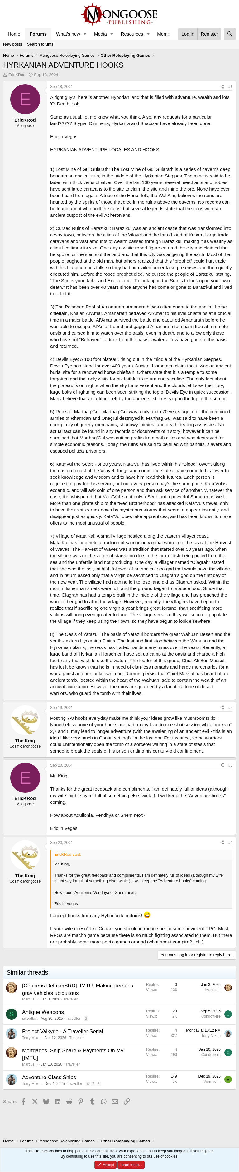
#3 (230, 765)
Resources (132, 33)
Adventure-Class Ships (49, 1077)
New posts (12, 44)
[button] (85, 34)
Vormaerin (212, 1081)
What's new (68, 33)
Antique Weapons (43, 1012)
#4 (230, 842)
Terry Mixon (31, 1038)
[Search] (230, 34)
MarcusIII (29, 999)
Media (100, 33)
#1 (230, 87)
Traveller (70, 999)
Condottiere (211, 1016)
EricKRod (17, 74)
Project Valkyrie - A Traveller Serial (62, 1031)
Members (167, 33)
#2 (230, 707)
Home (14, 33)
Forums (38, 33)
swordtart (29, 1018)
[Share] (222, 86)
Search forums (40, 44)
